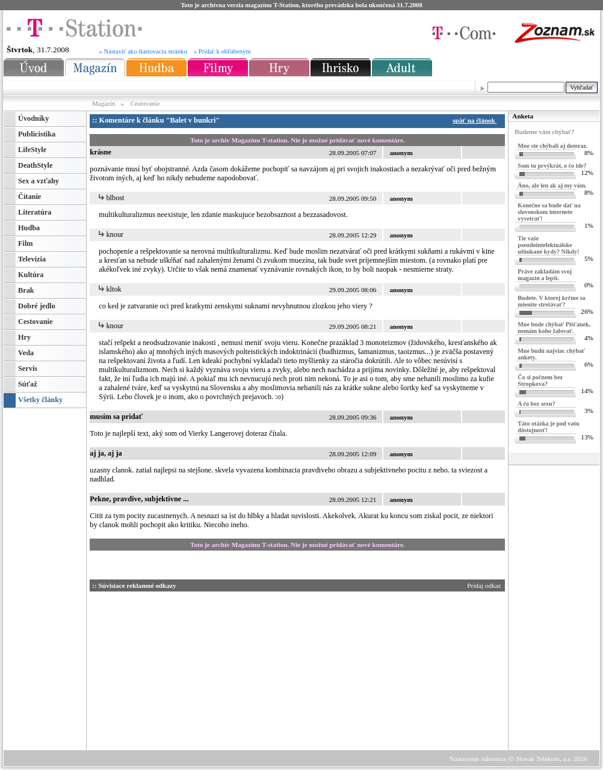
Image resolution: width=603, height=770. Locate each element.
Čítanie (29, 196)
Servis (27, 368)
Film (25, 243)
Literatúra (34, 212)
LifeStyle (32, 149)
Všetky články (40, 400)
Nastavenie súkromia (478, 758)
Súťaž (27, 384)
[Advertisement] (204, 668)
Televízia (32, 259)
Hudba (29, 228)
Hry (24, 337)
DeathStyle (35, 165)
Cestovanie (145, 103)
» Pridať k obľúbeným (222, 51)
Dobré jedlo (36, 306)
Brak (26, 290)
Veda (26, 353)
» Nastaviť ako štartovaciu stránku (143, 51)
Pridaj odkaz (484, 585)
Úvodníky (33, 118)
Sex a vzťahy (38, 181)
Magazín (104, 103)
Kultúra (30, 274)
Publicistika (36, 134)
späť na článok (476, 120)
